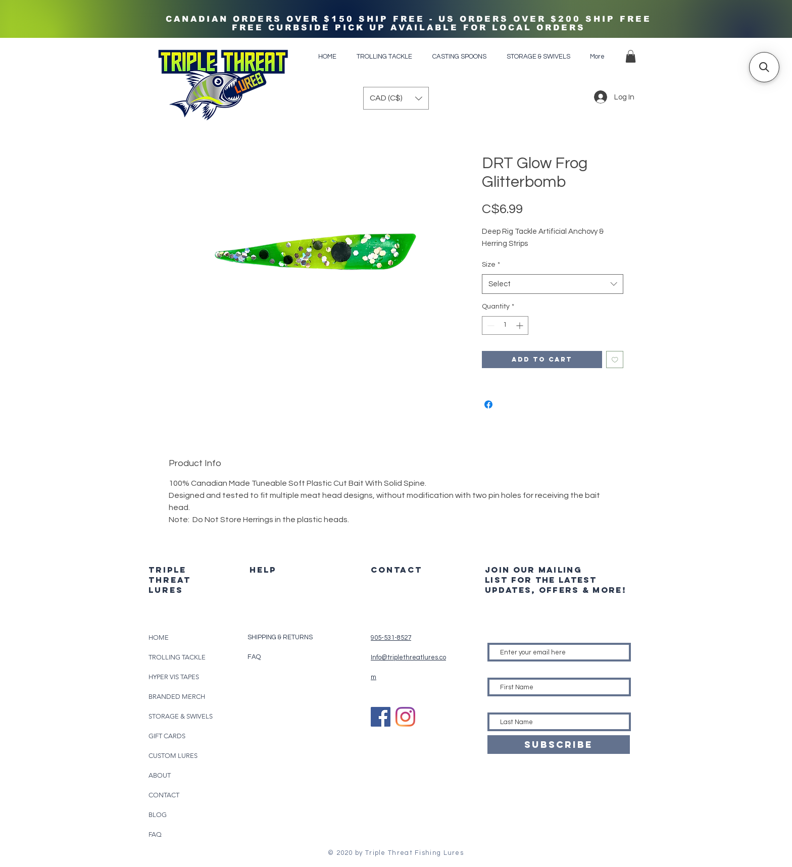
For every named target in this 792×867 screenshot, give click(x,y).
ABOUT (159, 775)
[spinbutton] (505, 325)
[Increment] (520, 325)
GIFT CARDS (166, 736)
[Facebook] (380, 717)
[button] (630, 56)
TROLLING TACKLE (177, 657)
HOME (158, 637)
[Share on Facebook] (488, 404)
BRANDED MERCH (176, 696)
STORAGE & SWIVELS (180, 716)
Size (491, 264)
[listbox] (396, 98)
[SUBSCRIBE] (558, 744)
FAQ (155, 834)
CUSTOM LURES (172, 755)
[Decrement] (489, 325)
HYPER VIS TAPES (173, 677)
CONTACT (163, 795)
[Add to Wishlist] (615, 360)
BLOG (157, 815)
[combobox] (552, 284)
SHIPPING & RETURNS (280, 637)
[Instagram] (405, 717)
